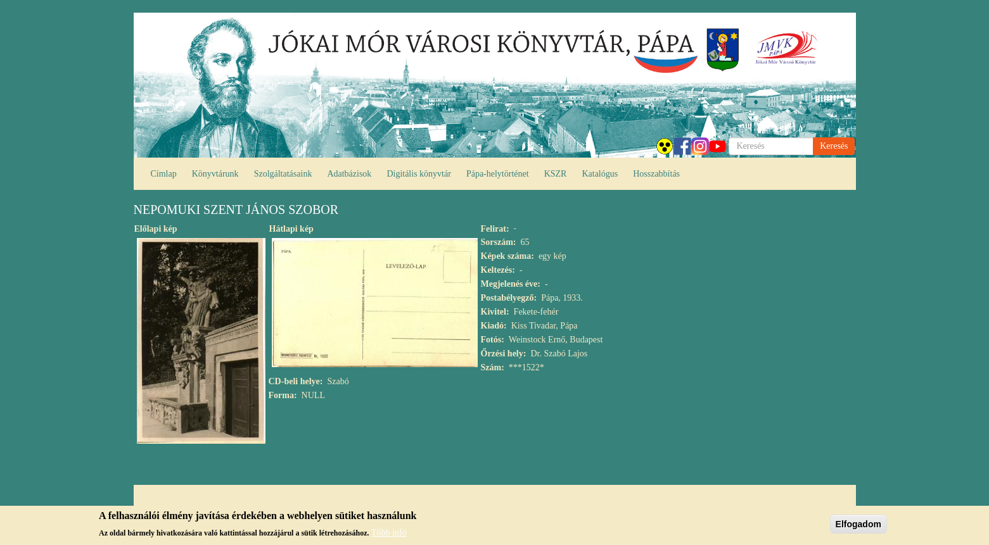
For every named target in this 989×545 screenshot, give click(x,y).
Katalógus (600, 174)
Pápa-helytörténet (497, 174)
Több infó (389, 535)
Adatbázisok (349, 174)
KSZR (555, 174)
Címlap (164, 174)
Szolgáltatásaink (283, 174)
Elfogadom (858, 527)
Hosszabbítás (656, 174)
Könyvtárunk (215, 174)
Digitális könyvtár (418, 174)
